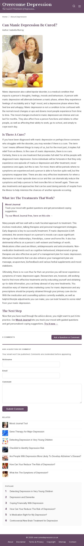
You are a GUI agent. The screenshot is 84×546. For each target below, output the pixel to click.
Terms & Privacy (36, 542)
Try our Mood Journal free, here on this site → (29, 215)
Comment (6, 382)
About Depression (19, 17)
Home (4, 17)
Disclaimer (21, 542)
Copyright (51, 542)
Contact (72, 542)
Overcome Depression (27, 4)
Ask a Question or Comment (66, 337)
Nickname (7, 359)
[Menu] (79, 6)
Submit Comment (15, 409)
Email (4, 371)
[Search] (74, 6)
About (10, 542)
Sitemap (62, 542)
